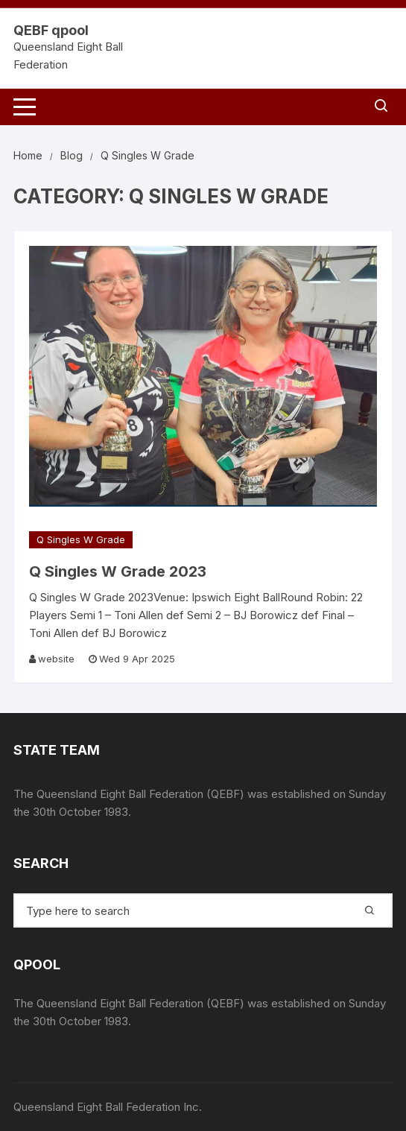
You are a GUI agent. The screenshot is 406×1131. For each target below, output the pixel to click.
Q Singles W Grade (81, 539)
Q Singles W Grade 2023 (117, 571)
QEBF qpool (51, 30)
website (56, 659)
